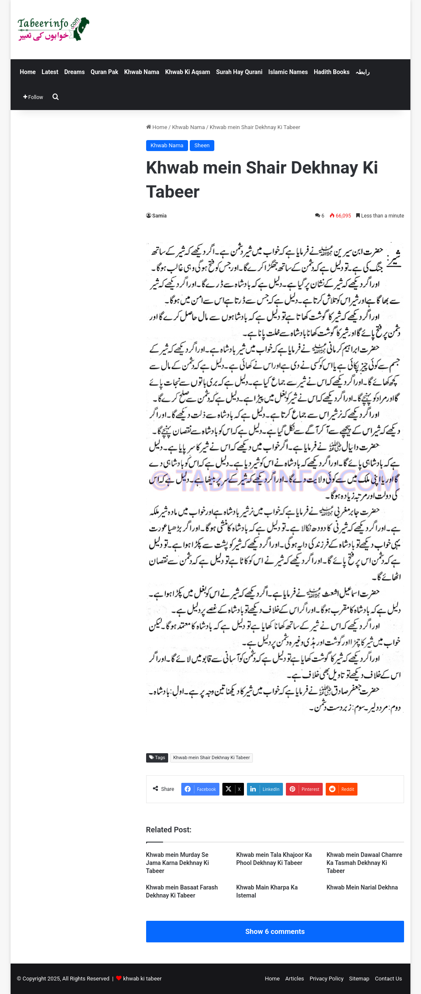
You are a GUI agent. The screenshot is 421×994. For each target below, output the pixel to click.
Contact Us (388, 978)
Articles (294, 978)
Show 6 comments (275, 931)
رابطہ (362, 72)
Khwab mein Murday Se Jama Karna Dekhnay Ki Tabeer (177, 862)
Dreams (74, 72)
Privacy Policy (326, 978)
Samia (159, 216)
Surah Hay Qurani (239, 72)
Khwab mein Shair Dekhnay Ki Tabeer (211, 757)
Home (28, 72)
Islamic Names (288, 72)
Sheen (202, 145)
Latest (50, 72)
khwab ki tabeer (142, 978)
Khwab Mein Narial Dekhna (362, 887)
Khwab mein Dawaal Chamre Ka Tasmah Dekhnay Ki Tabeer (364, 862)
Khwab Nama (141, 72)
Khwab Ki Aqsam (187, 72)
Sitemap (359, 978)
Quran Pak (104, 72)
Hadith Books (331, 72)
